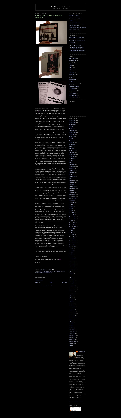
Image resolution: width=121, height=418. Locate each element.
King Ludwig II (72, 69)
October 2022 (72, 156)
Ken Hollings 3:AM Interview (75, 17)
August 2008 (72, 343)
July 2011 (71, 273)
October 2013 (72, 224)
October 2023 (72, 142)
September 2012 (72, 246)
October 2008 (72, 339)
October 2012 (72, 244)
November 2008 (72, 337)
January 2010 (72, 309)
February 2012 (72, 258)
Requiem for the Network (74, 83)
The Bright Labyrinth (73, 86)
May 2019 (71, 178)
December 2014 (72, 216)
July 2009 (71, 321)
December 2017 (72, 188)
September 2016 (72, 198)
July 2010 (71, 297)
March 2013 (71, 234)
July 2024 (71, 138)
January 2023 (72, 152)
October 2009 (72, 315)
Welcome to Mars (73, 95)
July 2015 (71, 204)
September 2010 (72, 293)
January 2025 (72, 130)
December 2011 (72, 262)
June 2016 (71, 200)
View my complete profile (75, 401)
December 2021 (72, 166)
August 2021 (72, 168)
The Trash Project (73, 91)
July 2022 (71, 160)
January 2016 (72, 202)
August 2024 (72, 136)
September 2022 (72, 158)
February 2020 (72, 176)
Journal (70, 67)
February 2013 (72, 236)
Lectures (71, 70)
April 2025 (71, 128)
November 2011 (72, 264)
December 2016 (72, 194)
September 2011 (72, 269)
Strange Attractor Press (74, 29)
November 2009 (72, 313)
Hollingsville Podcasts (74, 15)
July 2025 (71, 126)
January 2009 (72, 333)
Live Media (50, 271)
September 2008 (72, 341)
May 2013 (71, 230)
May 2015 (71, 208)
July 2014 (71, 220)
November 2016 (72, 196)
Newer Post (37, 282)
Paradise (71, 76)
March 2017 (71, 190)
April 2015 (71, 210)
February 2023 (72, 150)
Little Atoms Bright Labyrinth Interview (77, 27)
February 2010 (72, 307)
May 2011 (71, 277)
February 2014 (72, 222)
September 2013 (72, 226)
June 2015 (71, 206)
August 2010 (72, 295)
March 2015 (71, 212)
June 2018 (71, 184)
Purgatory (71, 81)
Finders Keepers (41, 111)
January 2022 (72, 164)
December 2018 (72, 180)
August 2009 (72, 319)
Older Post (64, 282)
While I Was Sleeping (46, 272)
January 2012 (72, 260)
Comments (73, 410)
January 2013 (72, 238)
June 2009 (71, 323)
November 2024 (72, 132)
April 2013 (71, 232)
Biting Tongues (43, 271)
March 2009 (71, 329)
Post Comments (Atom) (46, 285)
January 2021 (72, 172)
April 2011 (71, 279)
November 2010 (72, 289)
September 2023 (72, 144)
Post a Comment (39, 280)
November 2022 (72, 154)
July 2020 (71, 174)
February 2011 (72, 283)
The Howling (72, 88)
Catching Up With (73, 60)
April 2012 (71, 254)
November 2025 (72, 122)
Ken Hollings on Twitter (74, 25)
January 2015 (72, 214)
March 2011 (71, 281)
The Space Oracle (73, 90)
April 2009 (71, 327)
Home (51, 282)
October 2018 (72, 182)
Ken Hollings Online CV (74, 22)
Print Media (71, 77)
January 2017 (72, 192)
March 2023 (71, 148)
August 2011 (72, 271)
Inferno (70, 65)
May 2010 (71, 301)
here (60, 259)
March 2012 (71, 256)
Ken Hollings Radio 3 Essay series (76, 23)
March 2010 (71, 305)
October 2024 (72, 134)
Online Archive (72, 74)
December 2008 (72, 335)
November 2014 (72, 218)
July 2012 (71, 248)
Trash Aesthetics (72, 93)
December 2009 (72, 311)
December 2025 (72, 120)
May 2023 (71, 146)
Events (70, 62)
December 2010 (72, 287)
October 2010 (72, 291)
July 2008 (71, 345)
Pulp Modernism (57, 271)
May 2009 (71, 325)
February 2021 (72, 170)
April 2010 (71, 303)
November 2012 (72, 242)
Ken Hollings (61, 6)
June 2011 (71, 275)
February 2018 (72, 186)
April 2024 (71, 140)
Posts (72, 407)
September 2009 (72, 317)
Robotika (71, 84)
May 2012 (71, 252)
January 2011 (72, 285)
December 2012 (72, 240)
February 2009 (72, 331)
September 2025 (72, 124)
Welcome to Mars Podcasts (75, 30)
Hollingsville (71, 63)
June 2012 (71, 250)
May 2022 (71, 162)
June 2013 (71, 228)
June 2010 (71, 299)
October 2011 (72, 267)
